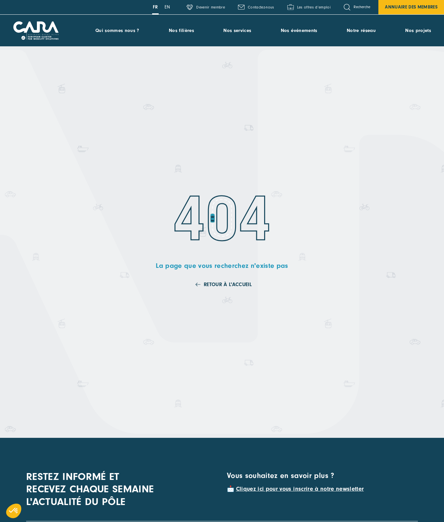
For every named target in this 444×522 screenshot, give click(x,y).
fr (155, 7)
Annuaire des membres (411, 7)
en (167, 7)
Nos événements (299, 30)
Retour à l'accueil (228, 284)
